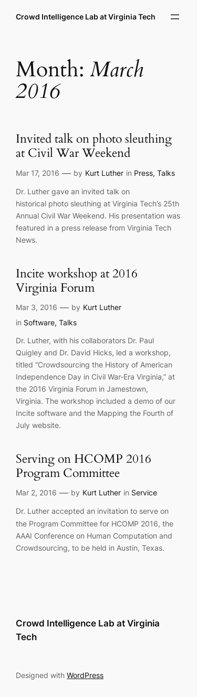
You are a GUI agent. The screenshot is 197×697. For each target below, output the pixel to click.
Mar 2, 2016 (36, 492)
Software (39, 322)
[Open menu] (175, 17)
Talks (166, 172)
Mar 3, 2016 (36, 307)
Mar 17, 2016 (37, 172)
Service (144, 492)
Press (143, 172)
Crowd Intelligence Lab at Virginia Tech (85, 16)
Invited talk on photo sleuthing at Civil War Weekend (94, 146)
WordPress (85, 675)
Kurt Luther (104, 172)
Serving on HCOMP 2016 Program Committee (83, 466)
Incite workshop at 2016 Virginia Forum (77, 281)
